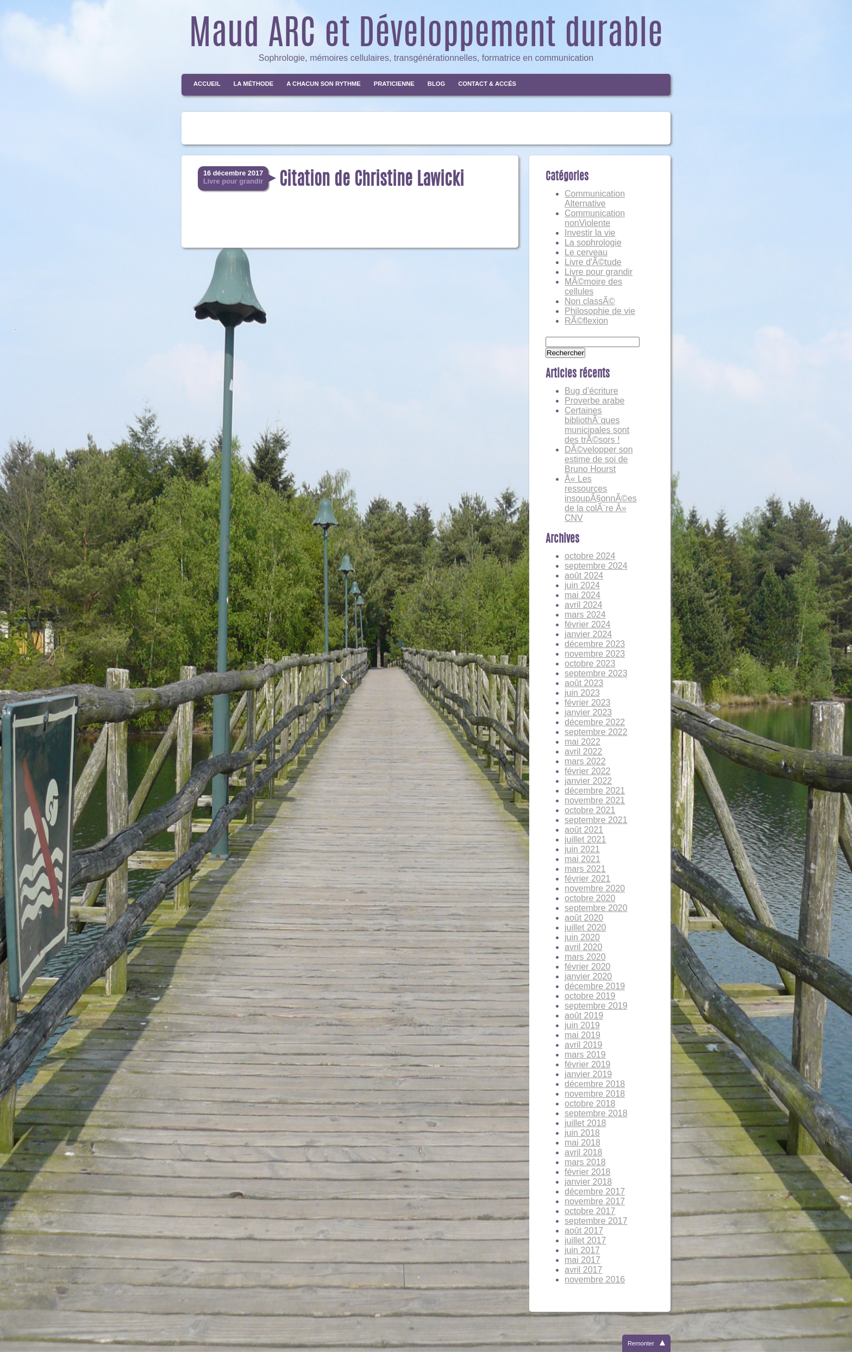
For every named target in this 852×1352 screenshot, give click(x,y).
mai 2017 (582, 1260)
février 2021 (588, 878)
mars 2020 (585, 956)
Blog (436, 83)
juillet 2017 (585, 1240)
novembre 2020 (595, 888)
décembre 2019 (595, 986)
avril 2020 (583, 947)
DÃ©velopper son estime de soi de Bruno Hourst (599, 459)
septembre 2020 (596, 908)
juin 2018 (582, 1132)
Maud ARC (340, 1326)
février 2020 (588, 966)
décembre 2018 (595, 1084)
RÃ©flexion (586, 320)
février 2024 (588, 624)
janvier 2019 (588, 1074)
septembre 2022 (596, 732)
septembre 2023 (596, 673)
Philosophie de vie (600, 311)
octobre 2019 (590, 996)
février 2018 (588, 1172)
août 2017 (584, 1230)
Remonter (641, 1343)
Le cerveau (586, 252)
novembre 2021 (595, 800)
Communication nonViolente (595, 218)
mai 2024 (582, 595)
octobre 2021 (590, 810)
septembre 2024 (596, 565)
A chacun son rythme (323, 83)
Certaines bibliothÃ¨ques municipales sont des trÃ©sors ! (597, 425)
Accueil (207, 83)
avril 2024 (583, 604)
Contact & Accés (487, 83)
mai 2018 (582, 1142)
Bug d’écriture (591, 390)
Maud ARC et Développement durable (426, 35)
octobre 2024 (590, 556)
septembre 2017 (596, 1220)
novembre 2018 (595, 1093)
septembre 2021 (596, 820)
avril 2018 (583, 1152)
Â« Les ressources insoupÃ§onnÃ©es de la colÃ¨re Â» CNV (601, 498)
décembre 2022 (595, 722)
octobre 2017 (590, 1211)
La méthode (254, 83)
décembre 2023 (595, 644)
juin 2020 (582, 937)
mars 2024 (585, 614)
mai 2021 (582, 859)
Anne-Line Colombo (500, 1326)
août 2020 (584, 917)
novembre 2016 (595, 1279)
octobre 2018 (590, 1103)
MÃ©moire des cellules (593, 286)
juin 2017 (582, 1250)
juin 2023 (582, 692)
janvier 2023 (588, 712)
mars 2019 (585, 1054)
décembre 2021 (595, 790)
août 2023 (584, 683)
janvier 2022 (588, 780)
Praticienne (394, 83)
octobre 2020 (590, 898)
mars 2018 (585, 1162)
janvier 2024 (588, 634)
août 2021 (584, 829)
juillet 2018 (585, 1123)
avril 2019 (583, 1044)
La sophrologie (593, 242)
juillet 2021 (585, 839)
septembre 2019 (596, 1005)
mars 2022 (585, 761)
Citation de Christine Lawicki (371, 180)
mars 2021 (585, 868)
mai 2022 (582, 741)
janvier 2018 (588, 1181)
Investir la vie (590, 232)
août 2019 (584, 1015)
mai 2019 (582, 1035)
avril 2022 (583, 751)
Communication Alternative (595, 198)
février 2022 (588, 771)
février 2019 (588, 1064)
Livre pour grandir (598, 271)
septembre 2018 (596, 1113)
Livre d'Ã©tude (593, 262)
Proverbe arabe (594, 400)
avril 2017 (583, 1269)
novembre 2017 (595, 1201)
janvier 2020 (588, 976)
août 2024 (584, 575)
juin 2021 (582, 849)
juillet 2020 (585, 927)
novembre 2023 (595, 653)
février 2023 (588, 702)
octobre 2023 (590, 663)
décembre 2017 (595, 1191)
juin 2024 (582, 585)
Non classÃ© (590, 301)
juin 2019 (582, 1025)
